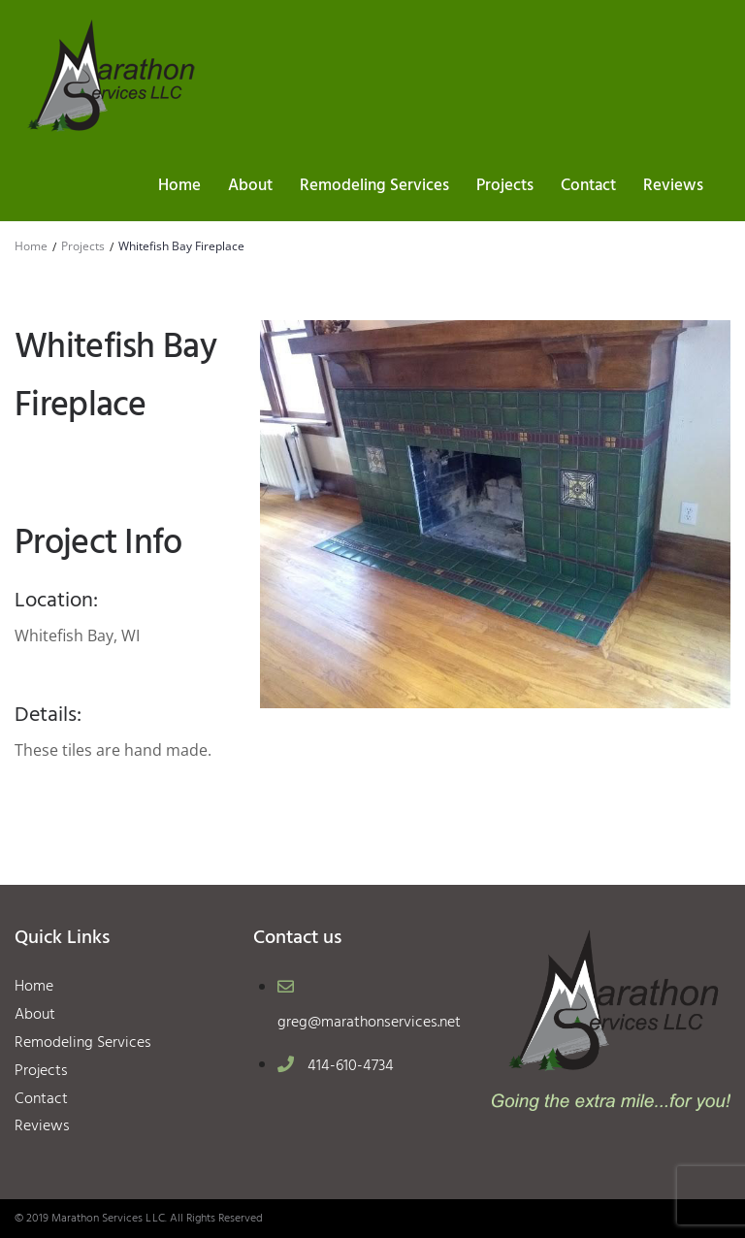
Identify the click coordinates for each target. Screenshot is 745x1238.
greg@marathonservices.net (369, 1022)
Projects (83, 246)
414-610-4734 (351, 1066)
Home (31, 246)
